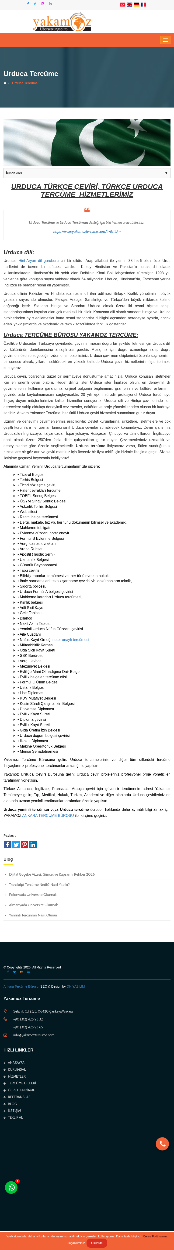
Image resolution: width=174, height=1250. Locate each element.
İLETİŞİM (12, 1111)
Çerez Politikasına (155, 1236)
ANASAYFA (13, 1063)
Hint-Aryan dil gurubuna (38, 261)
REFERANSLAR (17, 1097)
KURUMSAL (14, 1069)
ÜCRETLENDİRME (19, 1090)
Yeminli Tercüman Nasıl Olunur (33, 915)
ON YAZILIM (76, 986)
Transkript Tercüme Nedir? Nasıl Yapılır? (39, 884)
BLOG (10, 1104)
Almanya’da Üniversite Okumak (33, 905)
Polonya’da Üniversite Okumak (33, 894)
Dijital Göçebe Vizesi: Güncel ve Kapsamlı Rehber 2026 (52, 874)
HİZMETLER (14, 1076)
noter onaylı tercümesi (70, 640)
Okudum (97, 1243)
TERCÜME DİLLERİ (19, 1083)
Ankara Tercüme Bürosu (20, 986)
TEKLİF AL (13, 1117)
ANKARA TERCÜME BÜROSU (48, 816)
